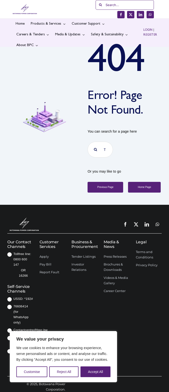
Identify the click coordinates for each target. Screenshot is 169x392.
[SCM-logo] (24, 217)
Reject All (64, 372)
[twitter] (130, 14)
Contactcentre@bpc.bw (30, 330)
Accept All (95, 372)
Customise (32, 372)
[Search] (100, 5)
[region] (63, 356)
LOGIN (147, 30)
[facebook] (121, 14)
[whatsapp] (150, 14)
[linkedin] (140, 14)
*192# (28, 299)
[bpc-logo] (25, 6)
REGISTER (150, 35)
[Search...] (125, 5)
